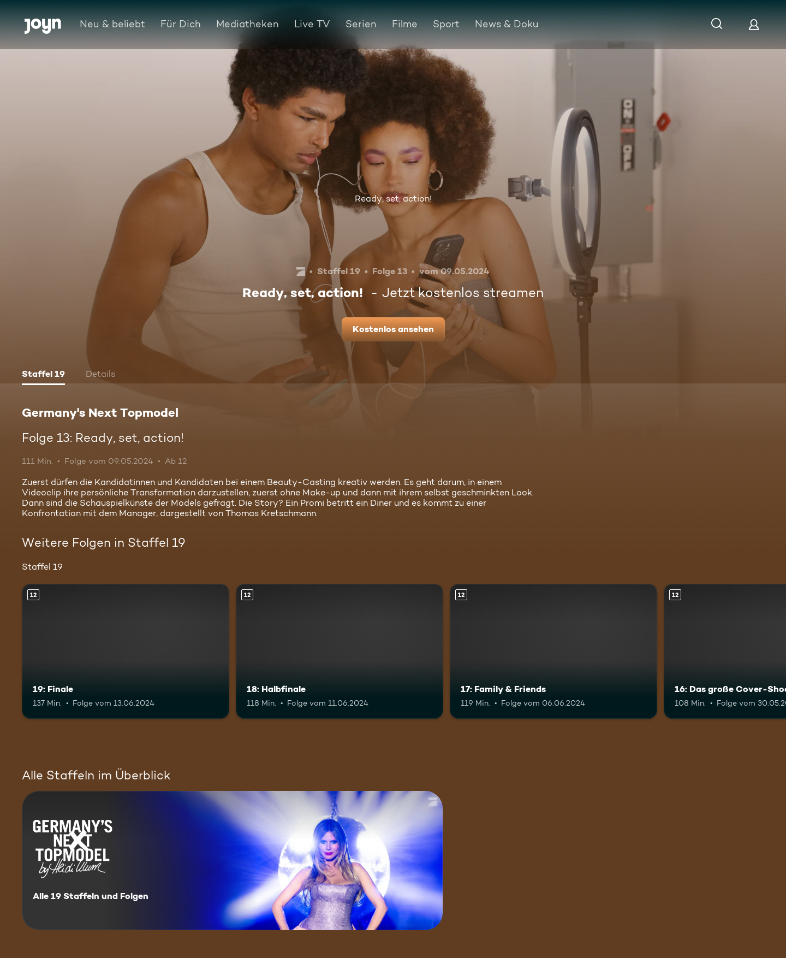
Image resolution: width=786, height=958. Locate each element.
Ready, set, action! (393, 198)
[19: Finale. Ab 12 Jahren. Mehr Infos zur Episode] (125, 651)
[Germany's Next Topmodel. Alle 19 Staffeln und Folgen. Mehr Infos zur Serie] (232, 860)
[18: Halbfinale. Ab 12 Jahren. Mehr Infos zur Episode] (339, 651)
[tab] (43, 375)
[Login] (753, 24)
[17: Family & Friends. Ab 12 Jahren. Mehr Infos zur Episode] (553, 651)
